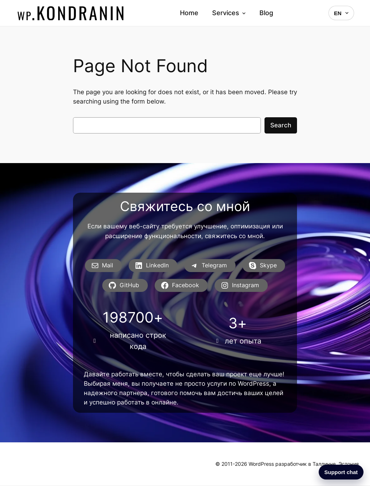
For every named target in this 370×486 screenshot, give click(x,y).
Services (229, 13)
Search (280, 125)
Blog (266, 13)
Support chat (341, 472)
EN (341, 13)
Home (189, 13)
